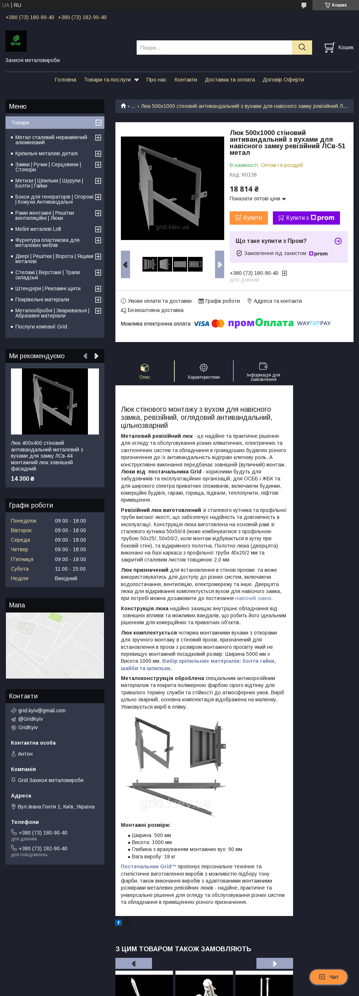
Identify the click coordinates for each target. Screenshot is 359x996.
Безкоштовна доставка (156, 310)
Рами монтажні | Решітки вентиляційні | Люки (44, 215)
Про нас (157, 79)
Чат (328, 977)
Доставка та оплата (230, 79)
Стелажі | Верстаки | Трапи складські (47, 274)
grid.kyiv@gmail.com (42, 710)
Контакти (185, 79)
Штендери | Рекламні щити (48, 288)
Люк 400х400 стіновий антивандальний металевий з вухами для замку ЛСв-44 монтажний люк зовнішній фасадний (47, 456)
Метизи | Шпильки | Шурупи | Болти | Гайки (49, 183)
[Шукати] (302, 47)
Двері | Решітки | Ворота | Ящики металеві (54, 258)
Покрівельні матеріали (42, 299)
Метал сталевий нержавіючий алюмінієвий (51, 139)
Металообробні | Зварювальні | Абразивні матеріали (52, 313)
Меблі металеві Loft (38, 229)
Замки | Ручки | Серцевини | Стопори (48, 166)
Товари (20, 122)
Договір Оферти (283, 79)
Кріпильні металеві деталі (46, 153)
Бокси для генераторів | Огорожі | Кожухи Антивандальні (54, 199)
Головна (65, 79)
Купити (252, 218)
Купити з (310, 218)
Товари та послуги (107, 79)
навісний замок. (254, 598)
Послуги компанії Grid (41, 327)
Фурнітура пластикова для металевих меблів (47, 242)
